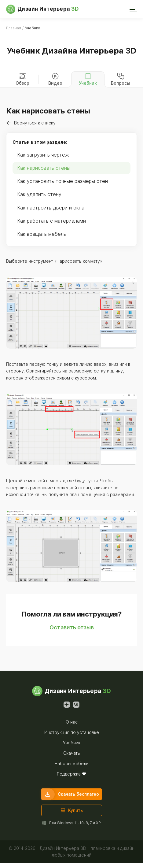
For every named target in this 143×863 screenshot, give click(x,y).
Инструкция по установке (71, 732)
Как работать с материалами (51, 221)
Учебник (71, 743)
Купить (71, 810)
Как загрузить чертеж (43, 155)
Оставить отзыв (72, 627)
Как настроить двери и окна (50, 208)
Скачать (71, 753)
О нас (72, 722)
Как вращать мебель (41, 234)
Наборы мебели (71, 763)
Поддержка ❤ (71, 774)
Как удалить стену (39, 194)
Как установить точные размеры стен (62, 181)
